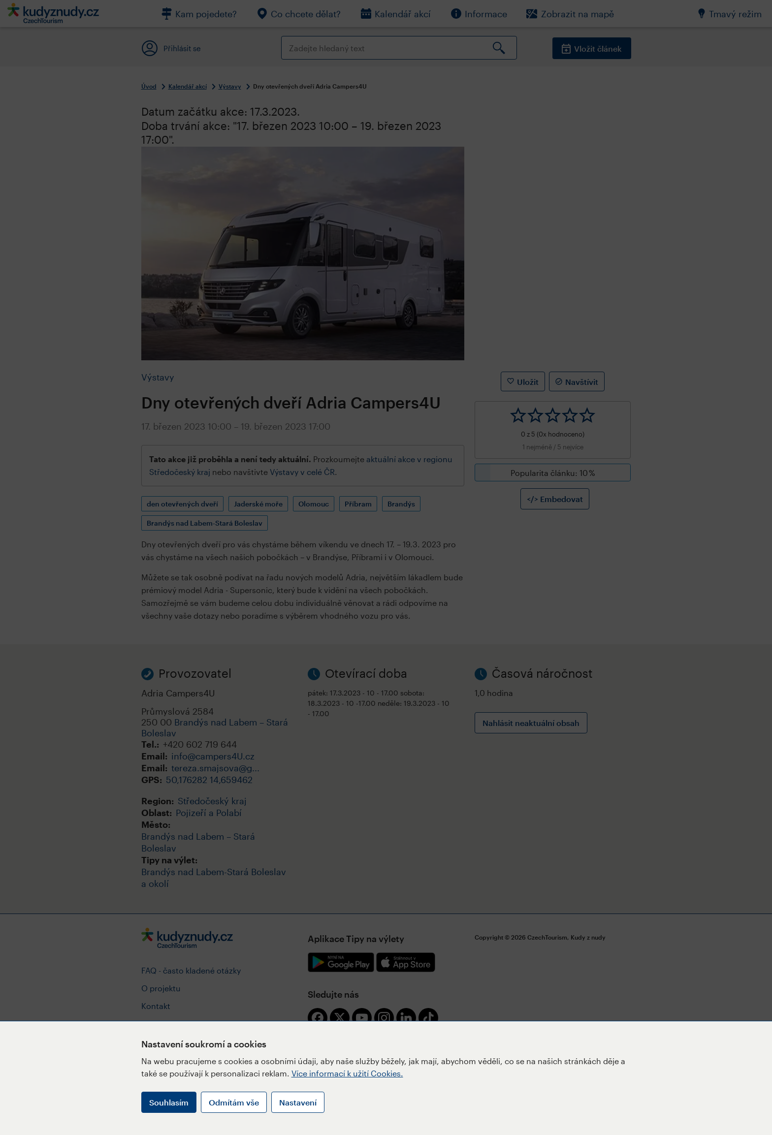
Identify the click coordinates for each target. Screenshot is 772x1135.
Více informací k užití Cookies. (347, 1073)
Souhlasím (169, 1102)
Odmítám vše (234, 1102)
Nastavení (298, 1102)
